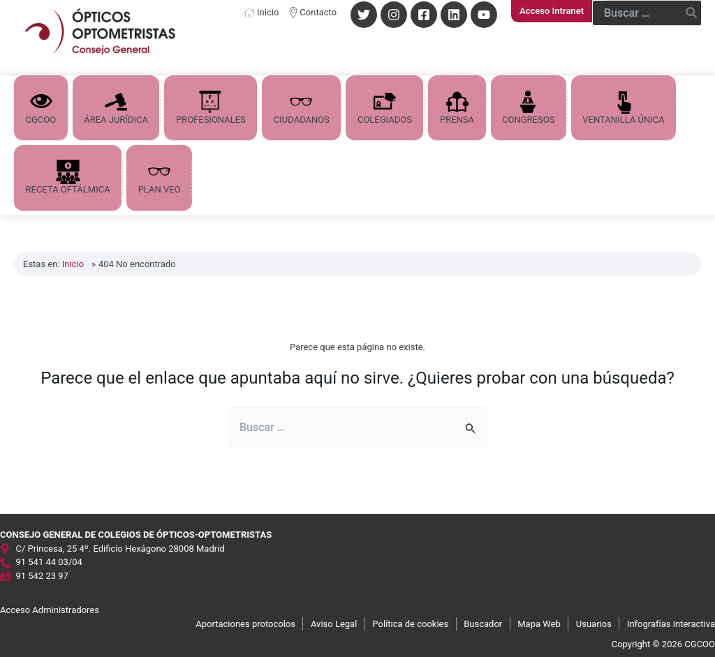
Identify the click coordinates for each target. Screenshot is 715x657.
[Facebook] (424, 14)
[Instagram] (394, 14)
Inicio (268, 12)
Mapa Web (539, 622)
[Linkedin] (454, 14)
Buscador (483, 622)
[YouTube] (484, 14)
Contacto (318, 12)
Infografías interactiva (671, 622)
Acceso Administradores (49, 609)
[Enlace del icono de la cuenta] (551, 11)
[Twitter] (364, 14)
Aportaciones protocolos (245, 622)
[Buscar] (692, 13)
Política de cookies (410, 622)
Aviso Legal (334, 622)
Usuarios (594, 622)
